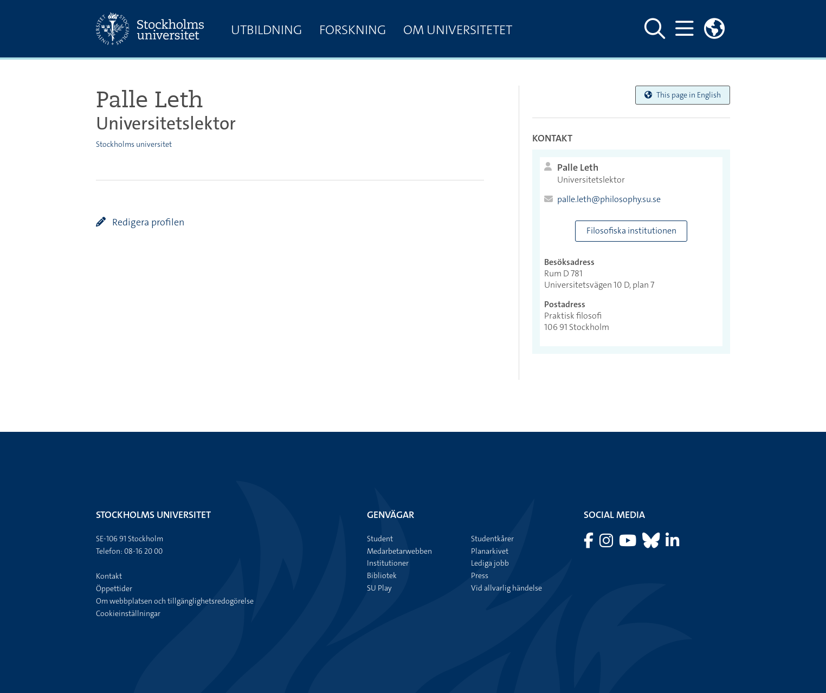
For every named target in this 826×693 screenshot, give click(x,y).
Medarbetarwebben (399, 551)
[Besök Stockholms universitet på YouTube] (628, 543)
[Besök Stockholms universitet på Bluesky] (651, 543)
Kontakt (109, 576)
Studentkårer (492, 538)
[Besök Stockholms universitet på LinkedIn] (672, 543)
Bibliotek (382, 575)
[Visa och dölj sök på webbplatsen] (655, 29)
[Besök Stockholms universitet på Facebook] (589, 543)
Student (380, 538)
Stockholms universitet (134, 144)
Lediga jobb (490, 563)
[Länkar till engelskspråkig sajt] (714, 28)
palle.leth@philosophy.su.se (609, 199)
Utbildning (266, 29)
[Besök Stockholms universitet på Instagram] (607, 543)
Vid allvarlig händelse (506, 588)
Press (479, 575)
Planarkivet (489, 551)
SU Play (379, 588)
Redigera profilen (147, 222)
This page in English (682, 95)
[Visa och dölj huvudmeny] (684, 29)
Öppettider (114, 588)
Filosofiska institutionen (631, 230)
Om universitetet (457, 29)
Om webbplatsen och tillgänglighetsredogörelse (175, 601)
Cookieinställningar (128, 613)
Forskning (352, 29)
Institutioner (388, 563)
